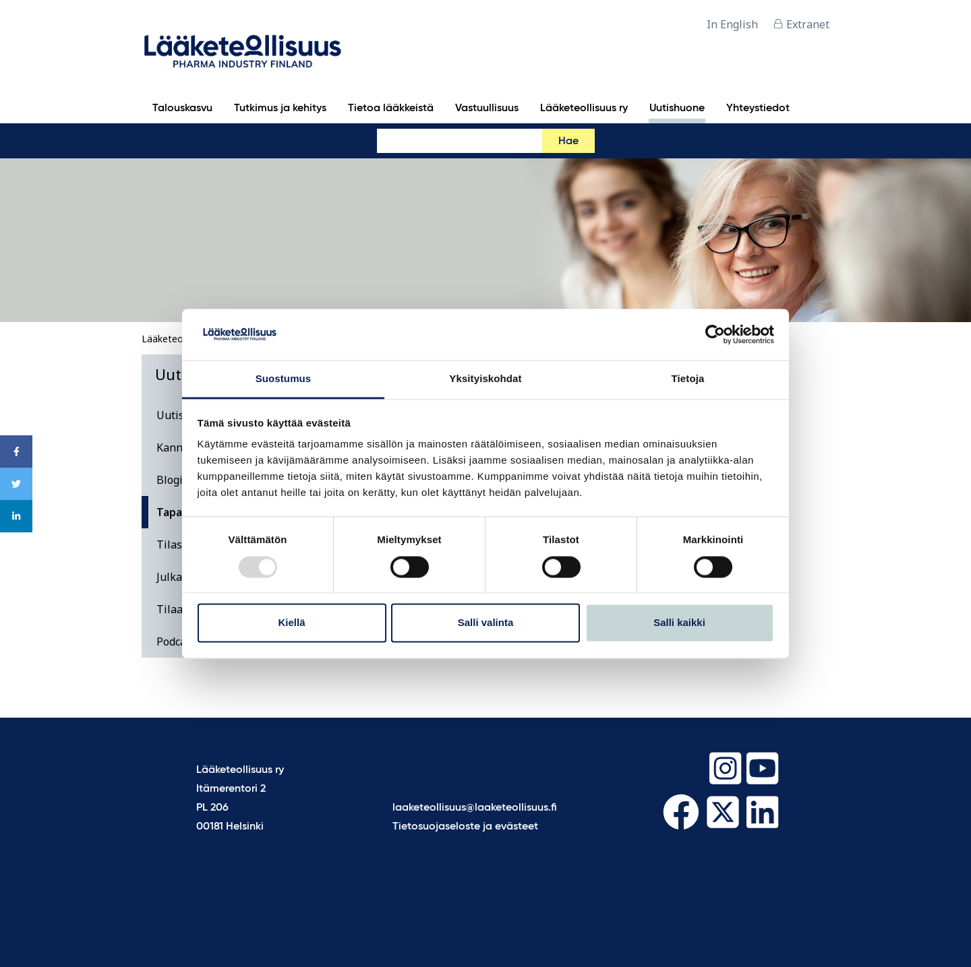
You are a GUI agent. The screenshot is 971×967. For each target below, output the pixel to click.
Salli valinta (486, 623)
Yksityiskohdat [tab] (485, 379)
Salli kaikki (679, 623)
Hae (568, 141)
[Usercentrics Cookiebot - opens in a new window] (715, 334)
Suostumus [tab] (284, 379)
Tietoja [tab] (688, 379)
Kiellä (291, 623)
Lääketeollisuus (176, 338)
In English (732, 24)
